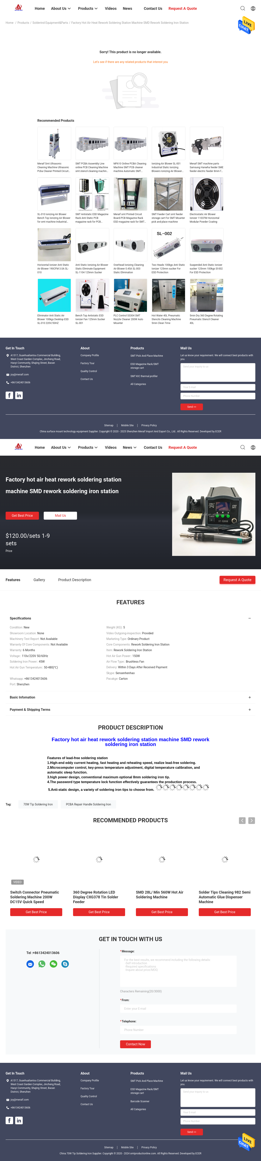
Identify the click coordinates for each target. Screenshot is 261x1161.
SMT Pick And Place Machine (146, 355)
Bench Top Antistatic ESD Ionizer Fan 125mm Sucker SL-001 (90, 319)
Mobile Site (127, 425)
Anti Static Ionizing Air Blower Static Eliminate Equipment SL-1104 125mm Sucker (92, 268)
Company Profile (90, 355)
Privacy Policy (149, 425)
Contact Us (87, 379)
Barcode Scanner (139, 1101)
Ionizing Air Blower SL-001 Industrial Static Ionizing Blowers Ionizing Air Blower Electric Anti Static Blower (167, 167)
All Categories (138, 384)
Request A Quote (237, 579)
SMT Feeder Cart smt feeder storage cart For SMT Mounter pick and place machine (168, 218)
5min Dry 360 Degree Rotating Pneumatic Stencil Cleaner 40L (206, 319)
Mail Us (60, 516)
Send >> (191, 406)
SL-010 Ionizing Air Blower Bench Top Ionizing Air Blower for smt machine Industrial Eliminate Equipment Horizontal (54, 218)
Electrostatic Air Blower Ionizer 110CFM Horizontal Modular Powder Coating (204, 218)
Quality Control (89, 371)
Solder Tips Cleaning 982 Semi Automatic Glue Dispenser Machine (224, 897)
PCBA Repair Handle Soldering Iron (88, 804)
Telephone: (129, 1021)
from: (125, 1000)
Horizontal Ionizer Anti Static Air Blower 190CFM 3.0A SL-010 (53, 268)
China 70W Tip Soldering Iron (76, 1153)
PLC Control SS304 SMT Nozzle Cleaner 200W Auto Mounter (128, 319)
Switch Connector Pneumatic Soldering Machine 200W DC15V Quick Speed (34, 897)
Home (10, 22)
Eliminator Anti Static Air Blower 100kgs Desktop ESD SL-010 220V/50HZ (53, 319)
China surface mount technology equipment (64, 431)
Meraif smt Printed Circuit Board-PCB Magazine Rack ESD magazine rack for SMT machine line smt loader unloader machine (129, 218)
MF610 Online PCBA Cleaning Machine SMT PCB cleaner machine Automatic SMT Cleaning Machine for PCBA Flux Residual (130, 167)
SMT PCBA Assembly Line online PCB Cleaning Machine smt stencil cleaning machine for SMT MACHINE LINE (92, 167)
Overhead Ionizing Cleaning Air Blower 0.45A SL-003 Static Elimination (129, 268)
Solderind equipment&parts (50, 22)
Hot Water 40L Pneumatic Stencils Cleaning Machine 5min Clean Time (166, 319)
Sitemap (108, 425)
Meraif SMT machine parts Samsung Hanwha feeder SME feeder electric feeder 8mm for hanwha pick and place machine (207, 167)
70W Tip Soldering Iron (38, 804)
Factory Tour (87, 363)
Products (23, 22)
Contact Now (135, 1044)
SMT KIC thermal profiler (144, 376)
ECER (218, 431)
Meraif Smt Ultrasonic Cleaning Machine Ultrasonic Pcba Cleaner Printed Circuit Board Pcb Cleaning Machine (53, 167)
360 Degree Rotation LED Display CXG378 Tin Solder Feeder (95, 897)
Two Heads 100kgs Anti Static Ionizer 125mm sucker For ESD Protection (168, 268)
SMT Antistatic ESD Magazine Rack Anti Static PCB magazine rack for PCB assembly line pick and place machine (92, 218)
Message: (128, 951)
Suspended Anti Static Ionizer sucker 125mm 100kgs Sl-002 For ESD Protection (206, 268)
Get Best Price (22, 516)
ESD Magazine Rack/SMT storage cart (144, 366)
